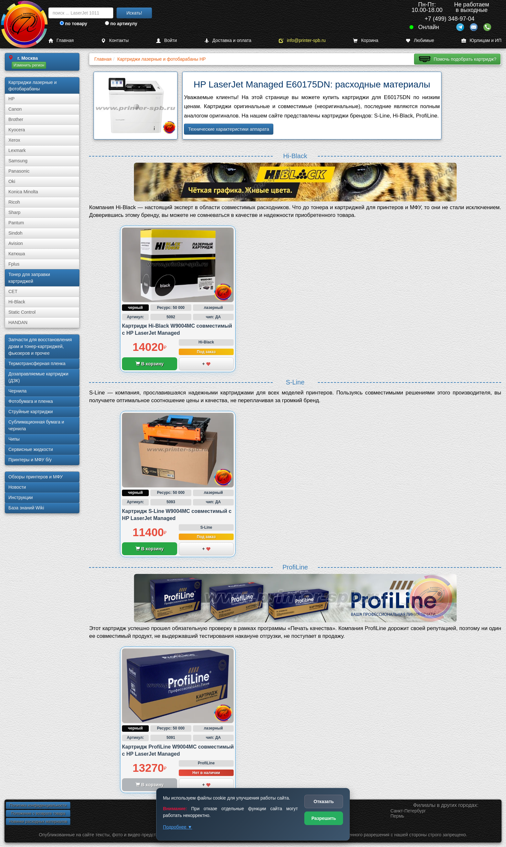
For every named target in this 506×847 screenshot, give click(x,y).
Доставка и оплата (227, 40)
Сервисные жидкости (30, 449)
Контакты (114, 40)
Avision (15, 243)
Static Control (21, 312)
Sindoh (15, 233)
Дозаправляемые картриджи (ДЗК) (38, 377)
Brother (15, 119)
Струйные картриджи (30, 411)
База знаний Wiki (26, 507)
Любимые (420, 40)
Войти (166, 40)
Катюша (16, 253)
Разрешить (323, 818)
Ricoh (14, 202)
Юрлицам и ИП (481, 40)
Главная (61, 40)
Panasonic (18, 171)
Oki (11, 181)
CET (12, 291)
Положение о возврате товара (38, 813)
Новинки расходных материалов (38, 821)
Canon (15, 109)
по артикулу (121, 23)
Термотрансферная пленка (37, 363)
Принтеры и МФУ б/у (30, 459)
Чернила (17, 390)
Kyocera (16, 129)
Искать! (134, 12)
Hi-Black (16, 301)
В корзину (150, 363)
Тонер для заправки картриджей (29, 278)
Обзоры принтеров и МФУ (35, 476)
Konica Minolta (23, 191)
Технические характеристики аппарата (228, 129)
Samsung (17, 160)
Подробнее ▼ (177, 827)
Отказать (324, 801)
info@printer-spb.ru (302, 40)
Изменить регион (29, 65)
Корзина (365, 40)
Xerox (14, 140)
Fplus (13, 264)
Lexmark (17, 150)
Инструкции (20, 497)
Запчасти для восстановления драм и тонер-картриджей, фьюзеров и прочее (40, 346)
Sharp (14, 212)
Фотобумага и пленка (30, 401)
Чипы (14, 439)
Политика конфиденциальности (37, 805)
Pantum (16, 222)
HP (11, 98)
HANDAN (17, 322)
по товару (73, 23)
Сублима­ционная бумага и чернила (36, 425)
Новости (17, 487)
